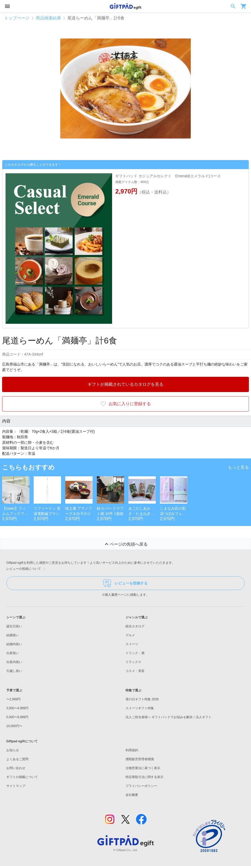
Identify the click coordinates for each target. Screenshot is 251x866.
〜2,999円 (13, 699)
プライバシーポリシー (141, 786)
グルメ (130, 635)
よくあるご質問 (17, 759)
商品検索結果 (48, 18)
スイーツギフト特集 (139, 708)
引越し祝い (14, 671)
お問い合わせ (15, 768)
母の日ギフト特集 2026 (142, 699)
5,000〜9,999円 (17, 717)
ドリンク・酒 (134, 653)
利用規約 (131, 750)
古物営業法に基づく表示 (142, 768)
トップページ (16, 18)
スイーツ (131, 644)
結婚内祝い (14, 644)
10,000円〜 (14, 726)
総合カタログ (134, 626)
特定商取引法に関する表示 (144, 777)
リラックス (133, 662)
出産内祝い (14, 662)
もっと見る (238, 467)
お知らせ (12, 750)
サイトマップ (15, 786)
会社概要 (131, 795)
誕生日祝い (14, 626)
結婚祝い (12, 635)
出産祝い (12, 653)
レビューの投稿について (26, 569)
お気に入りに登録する (125, 404)
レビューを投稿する (125, 583)
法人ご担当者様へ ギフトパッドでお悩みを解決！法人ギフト (168, 717)
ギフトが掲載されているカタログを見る (125, 384)
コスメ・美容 (134, 671)
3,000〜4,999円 (17, 708)
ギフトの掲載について (22, 777)
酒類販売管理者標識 (139, 759)
